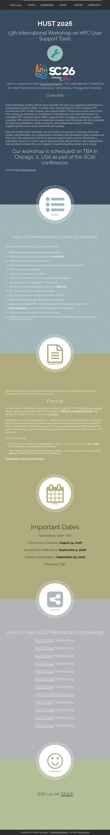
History (78, 5)
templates (52, 414)
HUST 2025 (15, 5)
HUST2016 (44, 710)
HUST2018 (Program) (55, 694)
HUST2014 (44, 725)
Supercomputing (51, 83)
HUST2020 (45, 679)
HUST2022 (44, 663)
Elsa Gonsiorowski (25, 169)
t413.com (44, 832)
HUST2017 (44, 702)
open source (83, 832)
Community (94, 5)
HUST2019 (44, 686)
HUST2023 (44, 656)
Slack (67, 794)
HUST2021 (44, 671)
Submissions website (90, 408)
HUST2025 (44, 640)
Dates (63, 5)
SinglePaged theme (58, 832)
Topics (31, 5)
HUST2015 (44, 717)
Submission (47, 5)
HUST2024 (44, 648)
